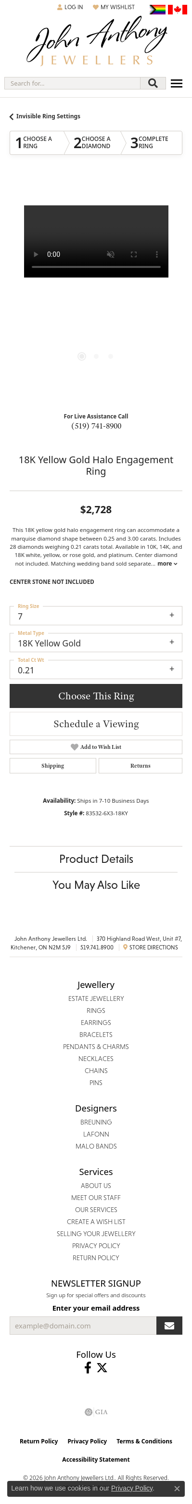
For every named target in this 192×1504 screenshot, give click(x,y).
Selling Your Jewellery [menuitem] (96, 1234)
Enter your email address (96, 1308)
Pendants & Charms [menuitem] (96, 1046)
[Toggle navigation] (176, 83)
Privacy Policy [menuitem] (96, 1246)
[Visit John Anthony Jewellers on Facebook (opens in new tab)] (87, 1368)
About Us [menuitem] (96, 1185)
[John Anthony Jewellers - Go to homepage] (96, 42)
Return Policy (39, 1441)
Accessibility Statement (95, 1459)
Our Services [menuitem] (96, 1209)
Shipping (52, 766)
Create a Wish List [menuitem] (96, 1222)
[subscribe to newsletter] (169, 1325)
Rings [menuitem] (96, 1010)
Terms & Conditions (144, 1441)
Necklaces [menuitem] (96, 1058)
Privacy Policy (87, 1441)
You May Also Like (96, 884)
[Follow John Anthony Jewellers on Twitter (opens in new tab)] (102, 1368)
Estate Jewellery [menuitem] (96, 998)
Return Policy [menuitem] (96, 1258)
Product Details (96, 858)
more (167, 563)
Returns (140, 766)
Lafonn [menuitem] (96, 1134)
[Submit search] (153, 83)
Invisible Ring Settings (48, 116)
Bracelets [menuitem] (96, 1034)
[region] (96, 291)
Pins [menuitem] (96, 1083)
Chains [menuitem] (96, 1070)
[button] (70, 7)
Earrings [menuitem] (96, 1022)
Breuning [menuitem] (96, 1122)
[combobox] (72, 83)
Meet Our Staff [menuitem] (96, 1197)
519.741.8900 (97, 947)
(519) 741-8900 (96, 425)
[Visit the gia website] (96, 1412)
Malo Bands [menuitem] (96, 1146)
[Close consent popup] (177, 1488)
